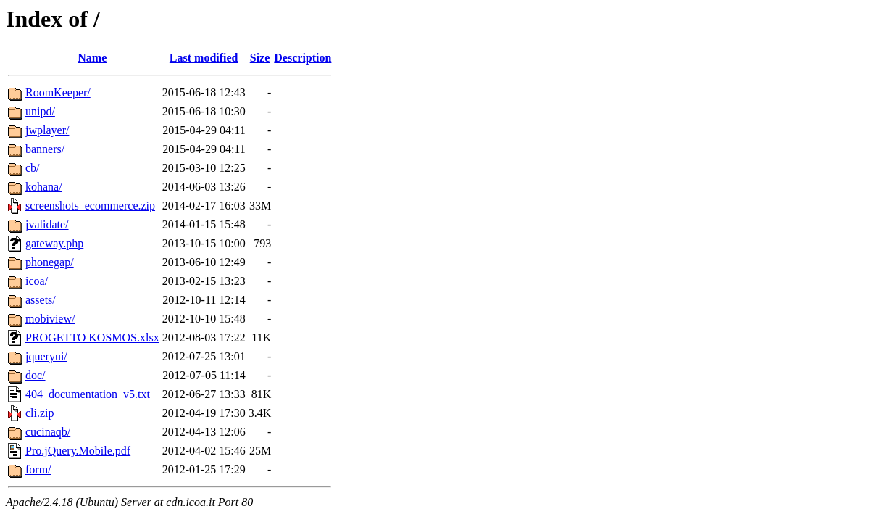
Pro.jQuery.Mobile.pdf (77, 450)
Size (260, 57)
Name (92, 57)
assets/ (40, 300)
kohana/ (43, 187)
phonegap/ (49, 262)
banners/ (44, 149)
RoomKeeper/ (58, 92)
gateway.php (54, 243)
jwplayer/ (47, 130)
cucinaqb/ (47, 432)
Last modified (204, 57)
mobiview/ (50, 318)
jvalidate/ (47, 224)
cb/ (32, 168)
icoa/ (36, 281)
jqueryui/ (46, 356)
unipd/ (40, 111)
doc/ (35, 375)
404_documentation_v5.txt (87, 394)
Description (302, 57)
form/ (38, 469)
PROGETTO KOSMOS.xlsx (92, 337)
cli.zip (39, 413)
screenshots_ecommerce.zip (90, 205)
